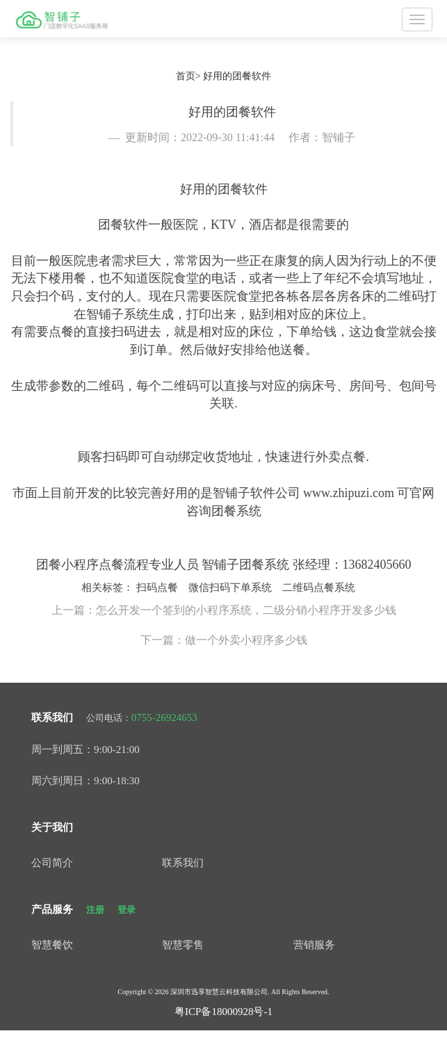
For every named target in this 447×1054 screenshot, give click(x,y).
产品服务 (52, 909)
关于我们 (52, 827)
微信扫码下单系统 (230, 587)
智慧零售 (183, 944)
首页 (185, 76)
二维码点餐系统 (318, 587)
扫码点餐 (157, 587)
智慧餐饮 (52, 944)
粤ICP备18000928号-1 (223, 1011)
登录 (126, 910)
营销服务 (314, 944)
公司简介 (52, 862)
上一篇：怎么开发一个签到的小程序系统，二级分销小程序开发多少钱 (223, 610)
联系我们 (52, 717)
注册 (95, 910)
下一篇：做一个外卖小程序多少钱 (223, 640)
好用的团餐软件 (237, 76)
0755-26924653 (164, 717)
